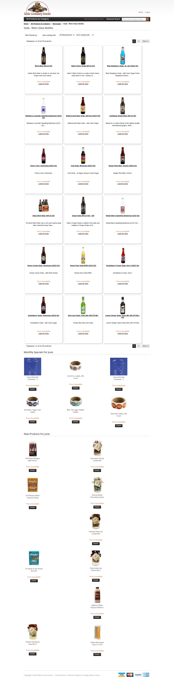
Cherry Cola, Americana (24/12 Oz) (43, 166)
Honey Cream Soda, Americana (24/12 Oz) (43, 266)
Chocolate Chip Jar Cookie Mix (97, 459)
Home (141, 12)
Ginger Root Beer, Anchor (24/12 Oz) (123, 166)
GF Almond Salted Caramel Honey (32, 497)
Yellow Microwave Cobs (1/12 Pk (97, 643)
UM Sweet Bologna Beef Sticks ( (32, 459)
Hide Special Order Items (94, 19)
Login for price (43, 84)
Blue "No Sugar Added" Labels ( (75, 411)
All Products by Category (37, 19)
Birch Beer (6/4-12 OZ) (43, 66)
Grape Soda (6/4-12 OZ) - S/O (83, 216)
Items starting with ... (49, 36)
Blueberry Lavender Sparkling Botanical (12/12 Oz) (44, 117)
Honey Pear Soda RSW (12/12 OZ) (83, 266)
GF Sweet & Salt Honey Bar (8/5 (34, 570)
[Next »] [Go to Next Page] (145, 41)
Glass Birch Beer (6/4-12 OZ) (43, 216)
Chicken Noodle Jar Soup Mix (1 (32, 643)
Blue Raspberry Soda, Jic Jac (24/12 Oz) (122, 66)
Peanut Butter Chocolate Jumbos (97, 496)
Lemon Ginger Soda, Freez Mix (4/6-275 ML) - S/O (122, 316)
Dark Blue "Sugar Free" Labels (32, 411)
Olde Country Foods (45, 675)
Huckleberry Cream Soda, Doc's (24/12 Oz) (122, 266)
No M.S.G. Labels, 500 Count (76, 377)
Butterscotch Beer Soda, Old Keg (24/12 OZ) (83, 116)
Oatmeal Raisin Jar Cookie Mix (96, 533)
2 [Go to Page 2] (138, 41)
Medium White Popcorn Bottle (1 (97, 606)
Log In (148, 12)
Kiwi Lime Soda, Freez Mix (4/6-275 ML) (83, 315)
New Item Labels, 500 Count (119, 415)
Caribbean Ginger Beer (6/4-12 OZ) (122, 116)
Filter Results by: (31, 35)
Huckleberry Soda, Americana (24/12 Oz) (43, 315)
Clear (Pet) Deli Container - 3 (32, 378)
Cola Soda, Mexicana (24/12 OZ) (83, 166)
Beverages (57, 24)
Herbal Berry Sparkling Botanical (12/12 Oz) (122, 216)
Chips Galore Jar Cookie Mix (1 (96, 569)
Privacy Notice (60, 675)
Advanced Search (113, 19)
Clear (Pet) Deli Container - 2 (118, 378)
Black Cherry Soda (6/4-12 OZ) (83, 66)
